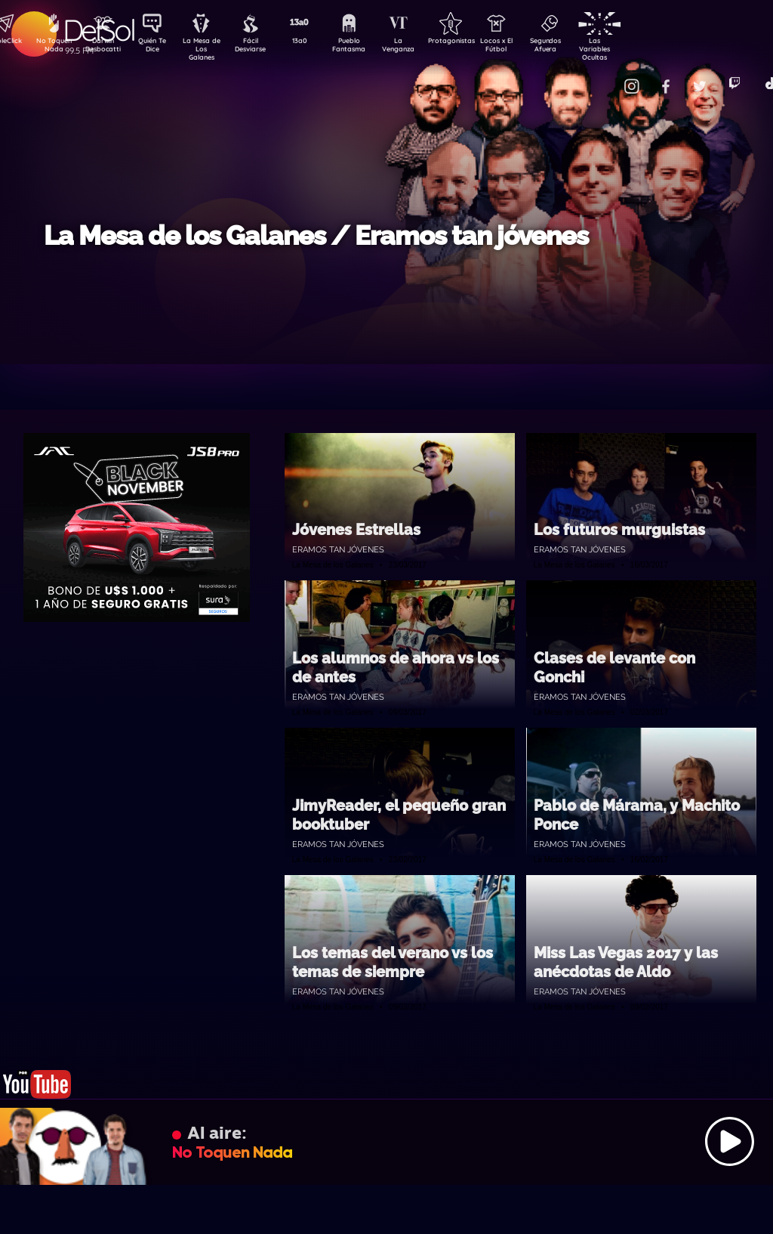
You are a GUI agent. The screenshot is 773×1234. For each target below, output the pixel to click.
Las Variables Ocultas (633, 48)
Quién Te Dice (158, 47)
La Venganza (422, 47)
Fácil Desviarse (263, 47)
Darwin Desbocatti (105, 47)
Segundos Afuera (580, 47)
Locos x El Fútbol (528, 47)
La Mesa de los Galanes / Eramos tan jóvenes (316, 235)
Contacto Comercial (604, 77)
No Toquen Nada (52, 47)
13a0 (316, 42)
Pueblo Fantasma (369, 47)
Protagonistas (475, 42)
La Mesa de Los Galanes (210, 48)
